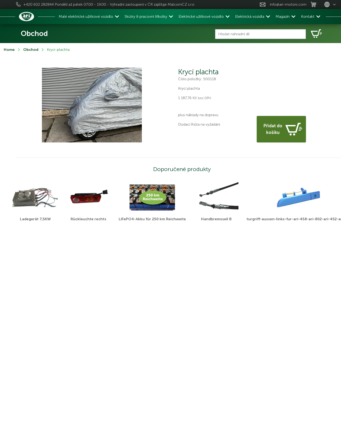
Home (9, 49)
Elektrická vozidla (249, 16)
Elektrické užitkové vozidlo (201, 16)
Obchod (30, 49)
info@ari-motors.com (288, 4)
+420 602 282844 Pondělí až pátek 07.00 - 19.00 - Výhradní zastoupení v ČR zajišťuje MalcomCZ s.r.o (108, 4)
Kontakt (307, 16)
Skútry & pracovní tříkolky (146, 16)
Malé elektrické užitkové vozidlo (86, 16)
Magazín (283, 16)
